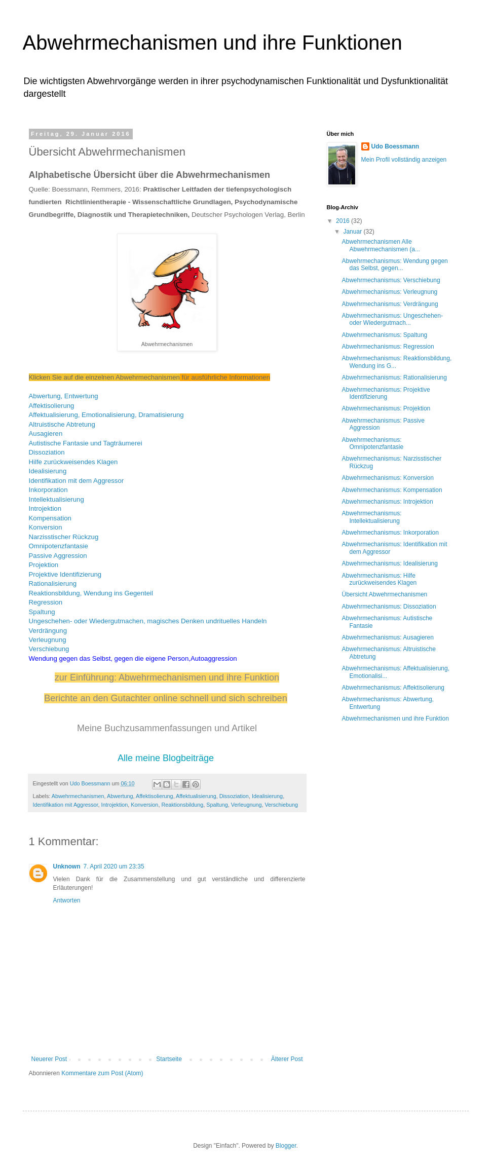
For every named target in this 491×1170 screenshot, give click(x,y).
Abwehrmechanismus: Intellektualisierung (371, 517)
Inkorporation (48, 490)
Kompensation (50, 518)
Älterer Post (287, 1059)
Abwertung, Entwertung (63, 396)
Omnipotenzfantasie (58, 546)
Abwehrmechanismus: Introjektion (387, 501)
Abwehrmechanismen (78, 796)
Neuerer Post (49, 1059)
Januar (353, 231)
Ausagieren (46, 433)
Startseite (169, 1059)
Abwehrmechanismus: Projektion (386, 408)
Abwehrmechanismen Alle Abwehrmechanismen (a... (381, 245)
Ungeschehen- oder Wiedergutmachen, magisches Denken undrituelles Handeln (148, 621)
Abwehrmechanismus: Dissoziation (389, 606)
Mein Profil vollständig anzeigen (404, 159)
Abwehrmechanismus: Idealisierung (389, 563)
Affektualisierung (196, 796)
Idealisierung (48, 471)
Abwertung (120, 796)
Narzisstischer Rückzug (64, 537)
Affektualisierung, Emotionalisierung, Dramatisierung (106, 415)
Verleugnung (47, 640)
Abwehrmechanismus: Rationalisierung (394, 377)
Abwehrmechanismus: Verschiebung (391, 280)
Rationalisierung (53, 583)
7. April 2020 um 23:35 (114, 866)
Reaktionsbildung (182, 805)
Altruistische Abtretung (62, 424)
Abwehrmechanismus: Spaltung (384, 334)
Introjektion (45, 508)
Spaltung (42, 612)
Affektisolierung (51, 405)
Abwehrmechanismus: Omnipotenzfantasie (372, 443)
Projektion (44, 565)
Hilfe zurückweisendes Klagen (73, 462)
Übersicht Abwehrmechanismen (384, 594)
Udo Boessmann (395, 146)
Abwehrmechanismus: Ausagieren (387, 637)
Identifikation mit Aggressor (65, 805)
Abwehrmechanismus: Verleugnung (389, 291)
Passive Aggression (58, 555)
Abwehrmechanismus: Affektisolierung (393, 687)
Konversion (45, 527)
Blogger (286, 1145)
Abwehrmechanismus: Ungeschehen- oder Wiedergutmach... (392, 319)
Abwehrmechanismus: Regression (388, 346)
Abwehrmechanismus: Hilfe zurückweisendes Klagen (379, 579)
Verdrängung (48, 630)
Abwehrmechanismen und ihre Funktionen (212, 42)
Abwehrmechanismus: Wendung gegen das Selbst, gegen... (394, 264)
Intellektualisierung (56, 499)
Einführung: (94, 677)
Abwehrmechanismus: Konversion (387, 477)
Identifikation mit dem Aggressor (76, 480)
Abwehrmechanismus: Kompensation (392, 490)
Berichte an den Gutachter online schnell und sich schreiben (165, 698)
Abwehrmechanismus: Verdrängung (390, 304)
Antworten (67, 900)
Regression (46, 602)
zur (62, 677)
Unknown (67, 866)
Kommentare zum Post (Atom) (102, 1073)
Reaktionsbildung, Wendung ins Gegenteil (91, 593)
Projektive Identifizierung (65, 574)
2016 (343, 220)
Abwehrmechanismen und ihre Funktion (199, 677)
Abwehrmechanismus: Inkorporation (390, 532)
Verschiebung (49, 649)
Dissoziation (47, 452)
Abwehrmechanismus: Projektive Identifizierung (386, 393)
